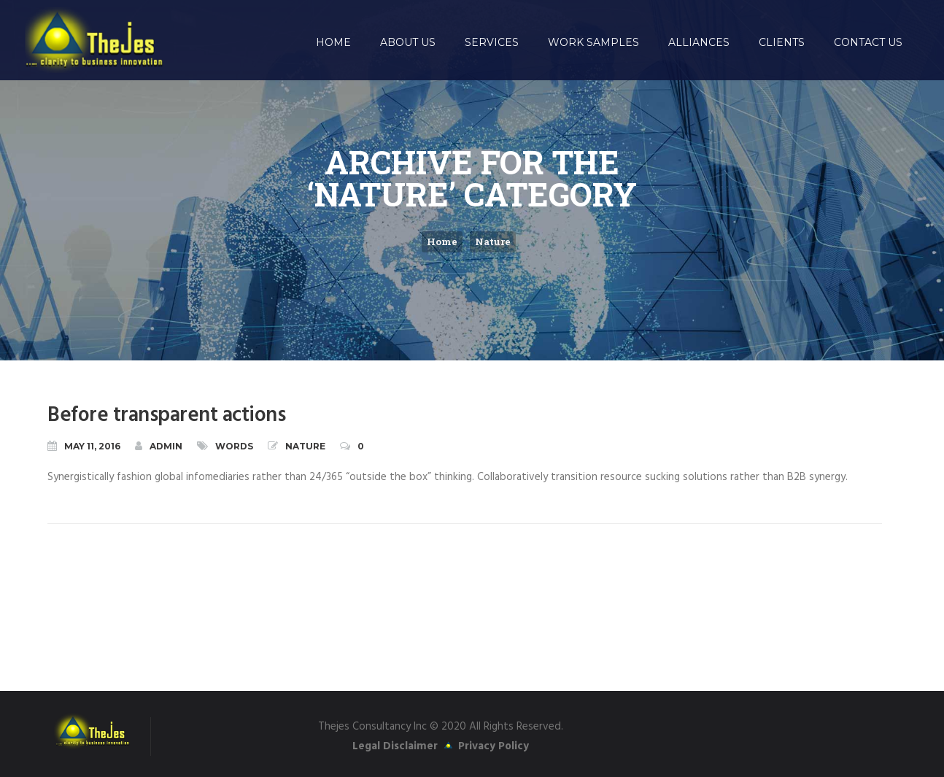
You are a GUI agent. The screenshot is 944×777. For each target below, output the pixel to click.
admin (158, 445)
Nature (493, 241)
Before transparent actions (166, 415)
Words (234, 446)
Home (442, 241)
